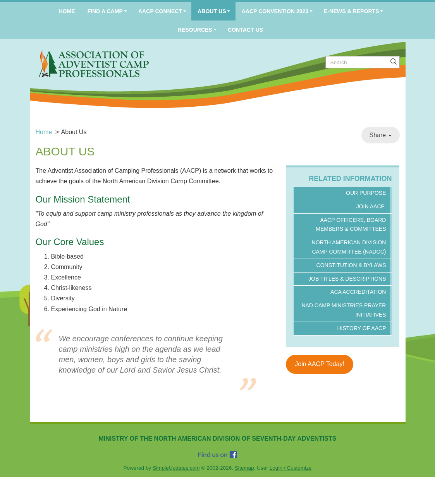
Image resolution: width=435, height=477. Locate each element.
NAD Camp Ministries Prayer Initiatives (343, 310)
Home (66, 11)
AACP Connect (160, 11)
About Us (212, 11)
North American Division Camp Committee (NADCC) (349, 247)
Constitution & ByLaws (351, 265)
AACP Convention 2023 (275, 11)
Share (381, 135)
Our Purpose (366, 193)
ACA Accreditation (358, 292)
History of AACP (361, 328)
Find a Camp (105, 11)
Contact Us (245, 30)
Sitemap (244, 468)
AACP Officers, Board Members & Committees (351, 224)
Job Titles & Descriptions (347, 279)
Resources (195, 30)
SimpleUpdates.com (176, 468)
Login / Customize (291, 468)
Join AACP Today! (319, 364)
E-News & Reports (351, 11)
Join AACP (371, 206)
